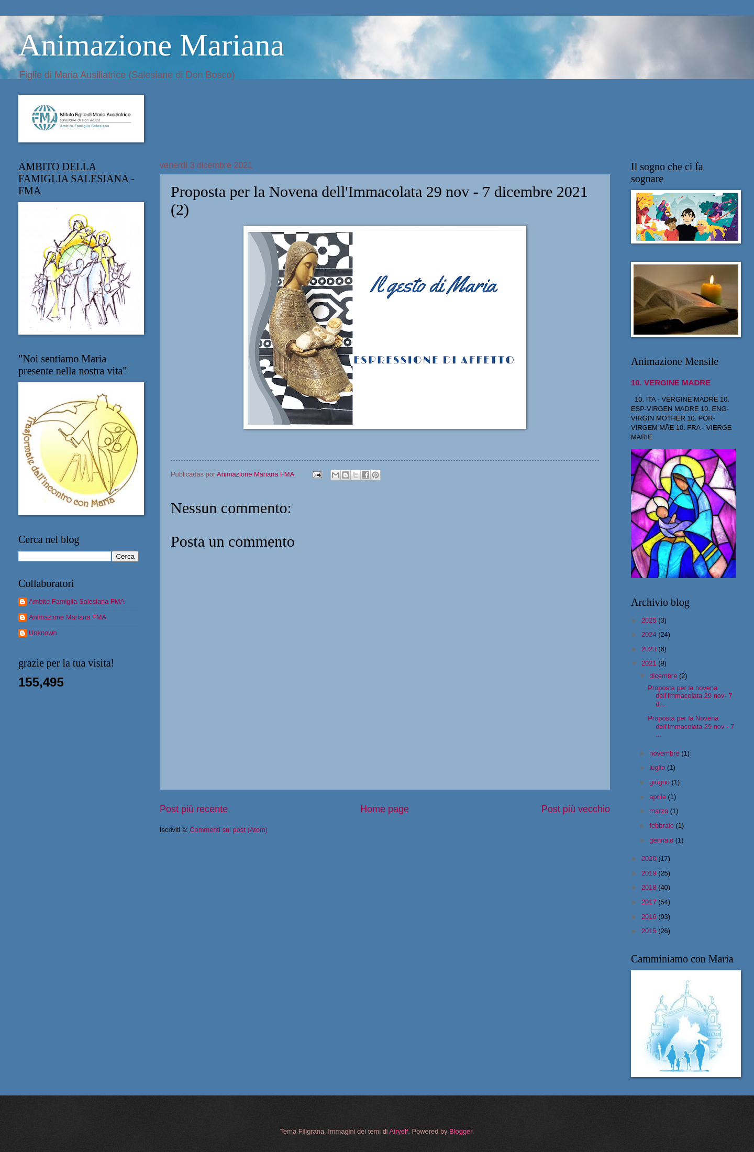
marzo (659, 811)
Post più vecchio (575, 809)
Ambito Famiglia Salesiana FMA (77, 601)
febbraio (662, 825)
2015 (649, 931)
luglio (658, 767)
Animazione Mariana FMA (67, 617)
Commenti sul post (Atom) (229, 830)
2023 (649, 649)
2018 (649, 887)
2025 (649, 620)
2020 (649, 858)
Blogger (460, 1131)
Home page (384, 809)
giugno (660, 782)
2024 (649, 634)
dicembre (664, 676)
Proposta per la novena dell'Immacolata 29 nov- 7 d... (690, 696)
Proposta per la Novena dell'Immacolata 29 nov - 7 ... (691, 726)
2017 (649, 902)
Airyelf (399, 1131)
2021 (649, 663)
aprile (658, 797)
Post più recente (194, 809)
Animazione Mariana (151, 45)
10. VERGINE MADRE (671, 382)
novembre (665, 753)
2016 (649, 917)
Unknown (43, 633)
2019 (649, 873)
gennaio (662, 840)
